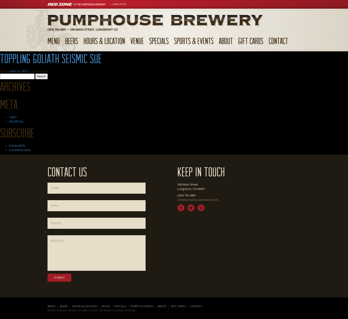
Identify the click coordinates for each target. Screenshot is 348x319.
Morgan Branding (126, 310)
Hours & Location (104, 41)
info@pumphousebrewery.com (197, 200)
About (226, 41)
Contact (278, 41)
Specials (159, 41)
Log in (13, 117)
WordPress (16, 121)
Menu (53, 41)
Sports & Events (194, 41)
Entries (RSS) (17, 146)
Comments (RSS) (20, 150)
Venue (137, 41)
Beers (71, 41)
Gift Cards (250, 41)
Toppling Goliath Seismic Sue (51, 58)
